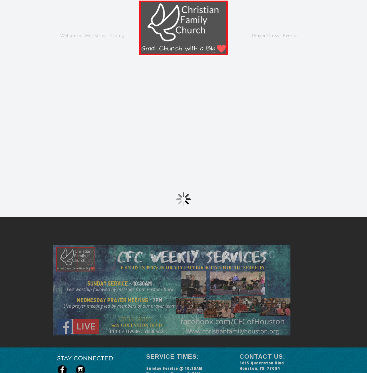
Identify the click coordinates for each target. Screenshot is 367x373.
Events (290, 35)
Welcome (70, 35)
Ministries (95, 35)
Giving (117, 35)
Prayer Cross (265, 35)
